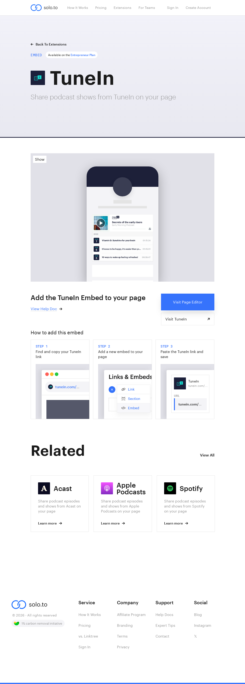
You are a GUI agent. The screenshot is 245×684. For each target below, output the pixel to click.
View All (207, 455)
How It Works (89, 614)
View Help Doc (44, 308)
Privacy (123, 647)
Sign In (84, 647)
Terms (122, 636)
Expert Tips (165, 625)
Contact (162, 636)
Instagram (202, 625)
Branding (125, 625)
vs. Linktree (88, 636)
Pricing (84, 625)
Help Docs (164, 614)
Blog (198, 614)
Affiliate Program (131, 614)
